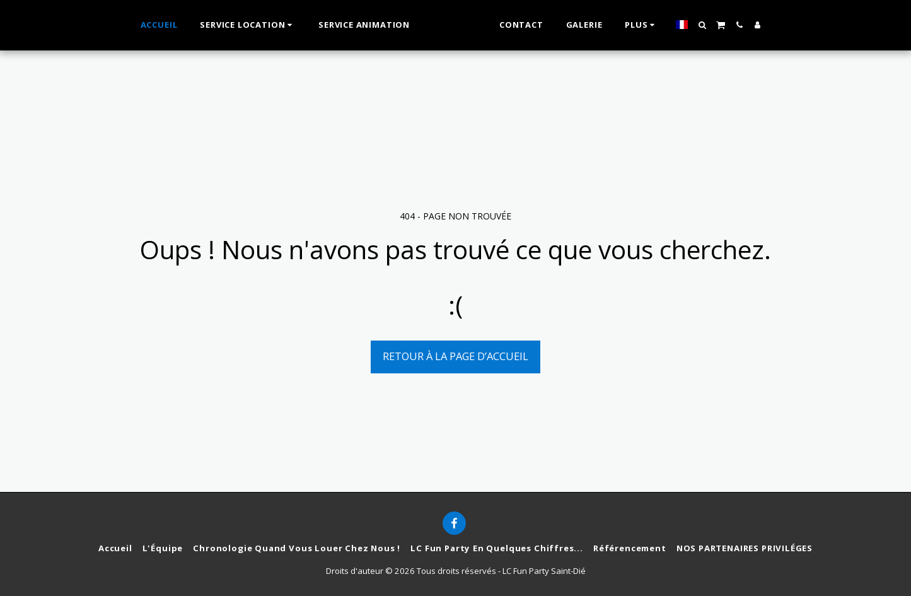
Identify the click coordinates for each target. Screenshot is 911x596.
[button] (716, 25)
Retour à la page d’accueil (455, 356)
